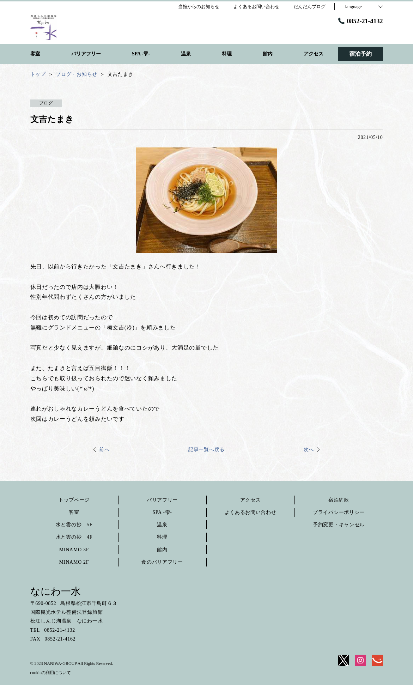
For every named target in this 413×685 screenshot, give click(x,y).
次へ (309, 449)
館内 (162, 549)
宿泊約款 (338, 500)
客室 (74, 512)
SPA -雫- (162, 512)
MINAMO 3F (74, 549)
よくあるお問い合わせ (251, 512)
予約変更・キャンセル (339, 524)
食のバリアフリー (162, 562)
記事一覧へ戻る (206, 449)
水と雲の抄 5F (74, 524)
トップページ (74, 500)
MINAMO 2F (74, 562)
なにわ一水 (55, 591)
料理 (162, 537)
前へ (104, 449)
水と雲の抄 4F (74, 537)
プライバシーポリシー (339, 512)
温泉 (162, 524)
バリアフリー (162, 500)
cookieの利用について (50, 672)
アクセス (250, 500)
